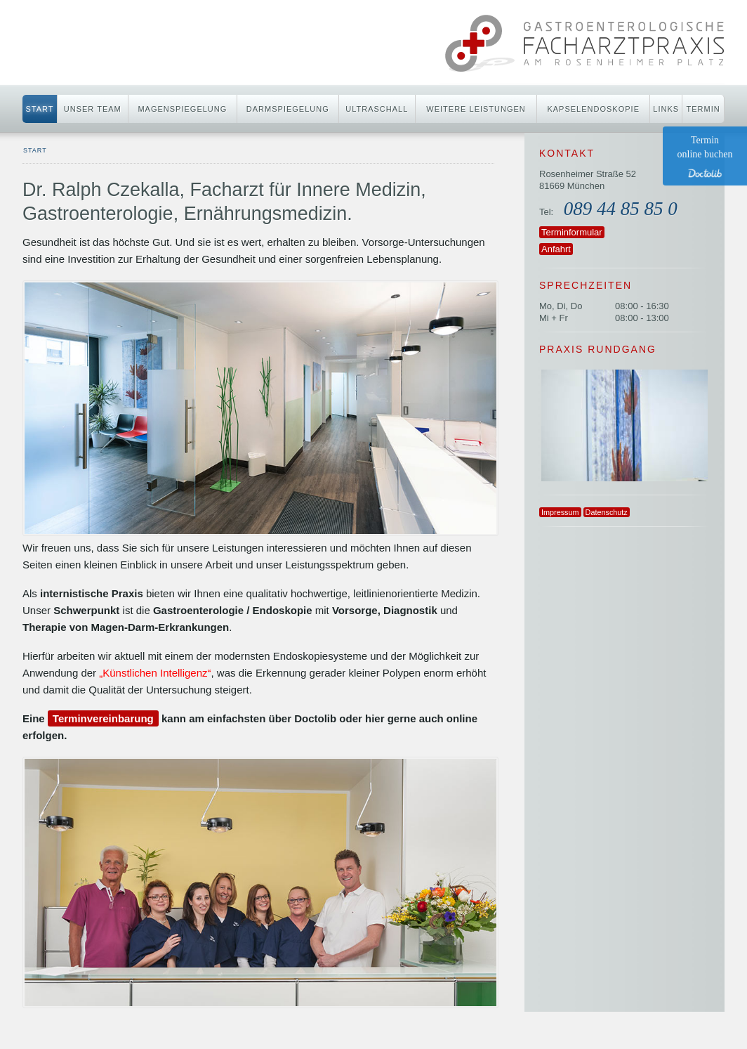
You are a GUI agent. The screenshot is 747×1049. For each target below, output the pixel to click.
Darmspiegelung (287, 109)
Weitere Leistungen (475, 109)
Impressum (560, 512)
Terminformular (571, 232)
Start (39, 109)
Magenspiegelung (182, 109)
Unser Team (92, 109)
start (35, 150)
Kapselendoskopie (593, 109)
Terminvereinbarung (103, 718)
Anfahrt (556, 249)
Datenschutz (607, 512)
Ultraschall (376, 109)
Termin (703, 109)
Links (666, 109)
